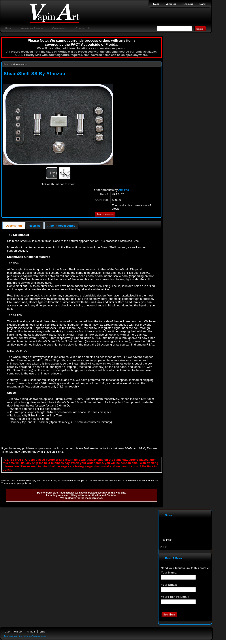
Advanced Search (32, 28)
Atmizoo (123, 190)
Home (8, 28)
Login (203, 4)
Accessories (19, 64)
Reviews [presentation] (34, 225)
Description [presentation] (14, 225)
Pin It (163, 547)
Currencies (59, 28)
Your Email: (169, 584)
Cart (156, 4)
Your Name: (169, 572)
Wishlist (171, 4)
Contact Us (82, 28)
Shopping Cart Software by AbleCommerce (25, 635)
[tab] (13, 225)
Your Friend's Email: (175, 596)
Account (188, 4)
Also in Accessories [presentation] (61, 225)
